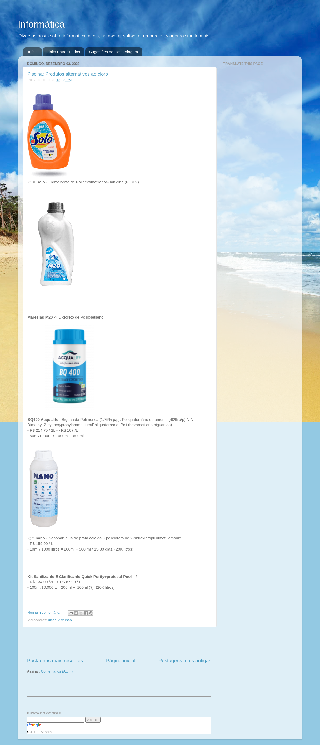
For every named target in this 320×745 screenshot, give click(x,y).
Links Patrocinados (63, 52)
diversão (65, 620)
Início (33, 52)
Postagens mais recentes (55, 660)
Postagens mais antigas (184, 660)
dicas (52, 620)
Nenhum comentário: (44, 613)
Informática (41, 24)
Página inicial (120, 660)
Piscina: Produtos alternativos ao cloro (67, 74)
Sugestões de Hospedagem (113, 52)
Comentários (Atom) (57, 671)
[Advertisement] (119, 642)
